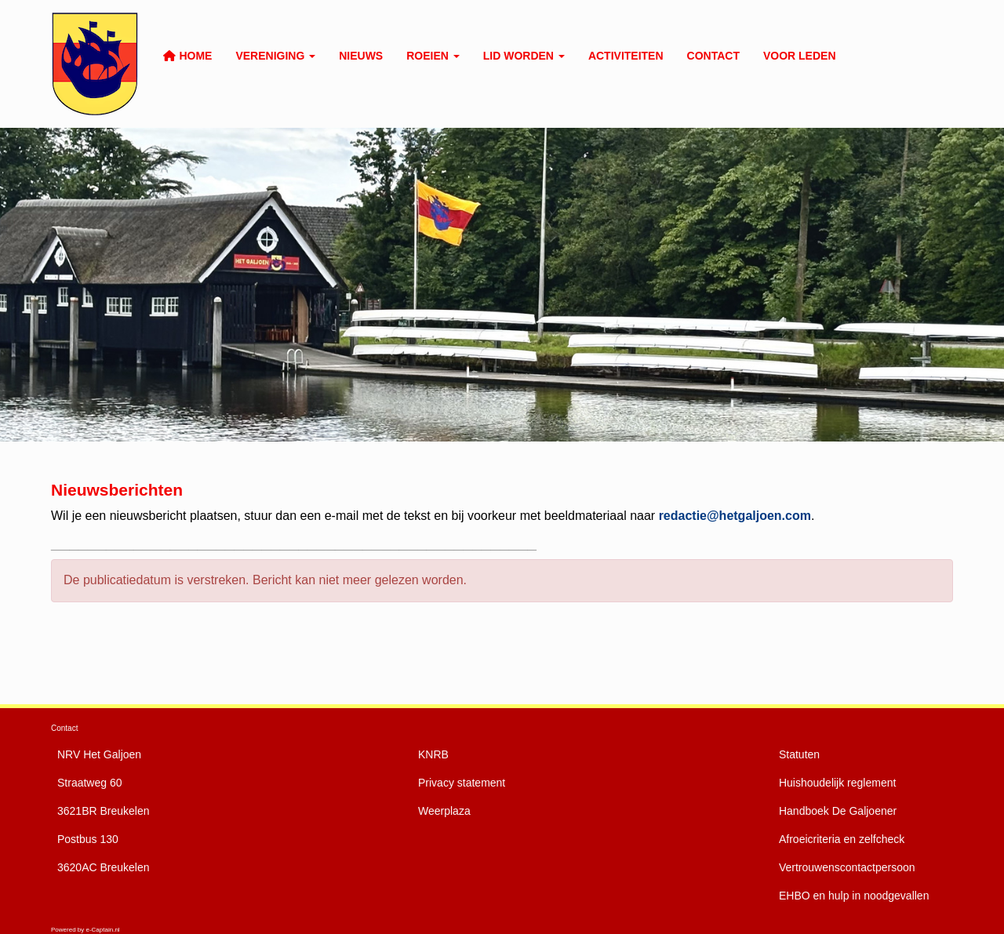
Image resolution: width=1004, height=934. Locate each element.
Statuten (799, 754)
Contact (713, 55)
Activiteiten (626, 55)
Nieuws (361, 55)
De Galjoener (838, 811)
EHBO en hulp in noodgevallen (854, 895)
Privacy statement (461, 782)
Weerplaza (444, 811)
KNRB (433, 754)
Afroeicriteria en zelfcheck (841, 839)
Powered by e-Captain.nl (85, 929)
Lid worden (524, 55)
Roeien (433, 55)
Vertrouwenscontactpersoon (847, 867)
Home (187, 55)
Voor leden (799, 55)
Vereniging (275, 55)
